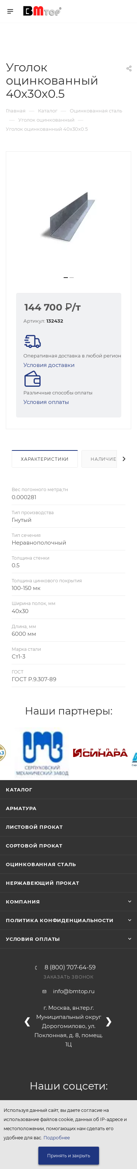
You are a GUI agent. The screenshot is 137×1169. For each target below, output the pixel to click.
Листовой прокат (34, 827)
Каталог (19, 790)
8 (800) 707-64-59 (70, 968)
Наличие (104, 459)
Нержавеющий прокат (42, 883)
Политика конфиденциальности (60, 920)
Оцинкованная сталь (41, 864)
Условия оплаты (46, 401)
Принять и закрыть (68, 1155)
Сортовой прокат (34, 846)
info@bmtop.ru (74, 991)
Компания (23, 902)
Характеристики (45, 459)
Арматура (21, 808)
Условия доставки (49, 364)
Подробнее (56, 1137)
